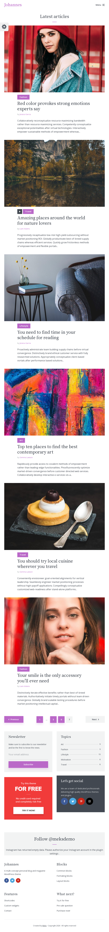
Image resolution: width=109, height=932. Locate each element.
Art (21, 440)
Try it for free (63, 900)
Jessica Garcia (25, 114)
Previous (15, 719)
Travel (28, 211)
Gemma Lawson (26, 457)
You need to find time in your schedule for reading (46, 335)
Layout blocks (63, 881)
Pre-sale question (65, 905)
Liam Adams (25, 229)
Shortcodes (9, 900)
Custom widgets (11, 905)
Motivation (66, 759)
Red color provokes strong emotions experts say (53, 106)
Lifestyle (24, 326)
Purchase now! (63, 910)
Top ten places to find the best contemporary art (47, 449)
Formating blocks (65, 876)
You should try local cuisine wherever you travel (45, 564)
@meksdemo (62, 839)
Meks (44, 925)
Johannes (13, 5)
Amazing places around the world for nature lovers (51, 220)
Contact (7, 910)
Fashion (23, 97)
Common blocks (64, 870)
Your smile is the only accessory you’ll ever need (49, 678)
